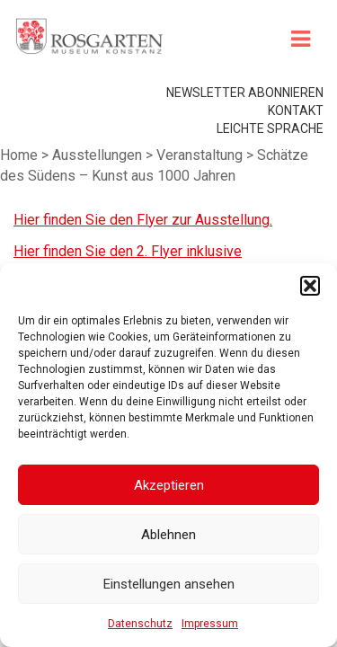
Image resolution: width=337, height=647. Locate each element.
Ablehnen (168, 535)
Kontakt (296, 158)
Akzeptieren (169, 485)
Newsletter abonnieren (245, 140)
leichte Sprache (270, 176)
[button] (310, 286)
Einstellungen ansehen (169, 584)
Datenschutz (140, 623)
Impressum (210, 623)
